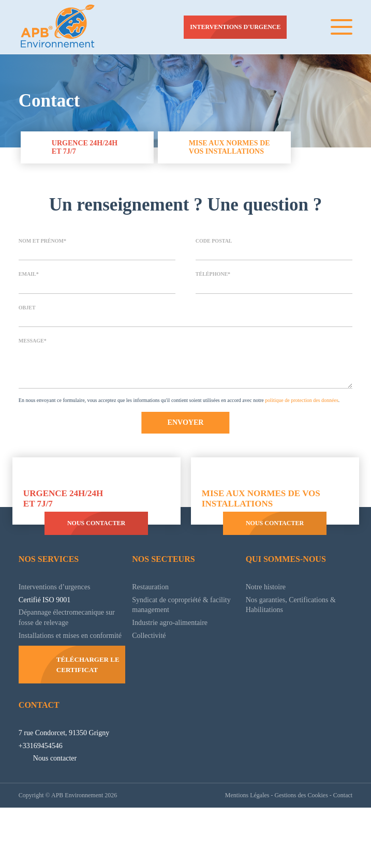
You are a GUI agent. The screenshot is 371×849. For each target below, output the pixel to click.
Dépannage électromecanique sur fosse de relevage (71, 641)
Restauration (154, 610)
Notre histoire (269, 610)
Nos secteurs (164, 583)
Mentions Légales (231, 836)
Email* (28, 277)
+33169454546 (43, 787)
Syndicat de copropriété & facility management (177, 628)
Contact (39, 736)
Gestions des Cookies (293, 836)
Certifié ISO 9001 (48, 623)
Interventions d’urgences (62, 610)
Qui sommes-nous (288, 583)
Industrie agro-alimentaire (178, 646)
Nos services (50, 583)
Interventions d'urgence (234, 27)
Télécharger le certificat (86, 698)
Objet (28, 312)
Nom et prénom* (43, 243)
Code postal (214, 243)
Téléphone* (213, 277)
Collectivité (151, 659)
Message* (32, 346)
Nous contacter (95, 547)
